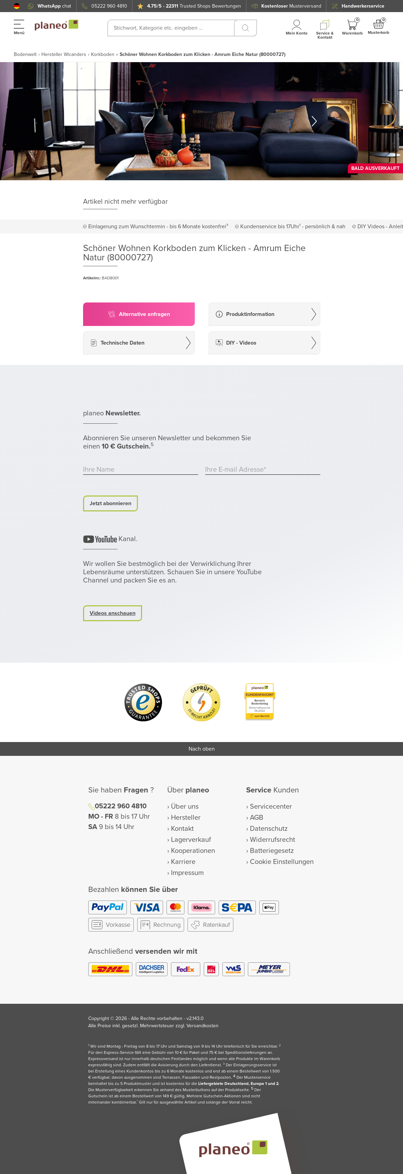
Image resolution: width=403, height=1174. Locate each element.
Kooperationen (193, 851)
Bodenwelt (25, 54)
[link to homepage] (56, 25)
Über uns (185, 806)
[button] (17, 6)
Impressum (187, 873)
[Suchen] (245, 28)
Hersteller (186, 818)
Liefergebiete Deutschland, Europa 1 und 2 (238, 1083)
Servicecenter (271, 806)
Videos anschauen (112, 613)
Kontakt (182, 829)
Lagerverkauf (191, 840)
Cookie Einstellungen (282, 862)
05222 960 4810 (109, 6)
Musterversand (291, 6)
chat (54, 6)
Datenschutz (269, 829)
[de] (17, 6)
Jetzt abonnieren (110, 503)
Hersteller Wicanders (63, 54)
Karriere (183, 862)
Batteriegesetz (272, 851)
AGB (256, 818)
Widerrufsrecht (272, 840)
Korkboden (102, 54)
